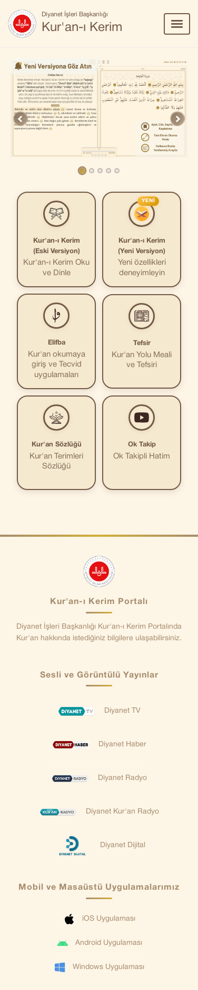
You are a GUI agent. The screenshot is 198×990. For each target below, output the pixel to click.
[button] (20, 118)
